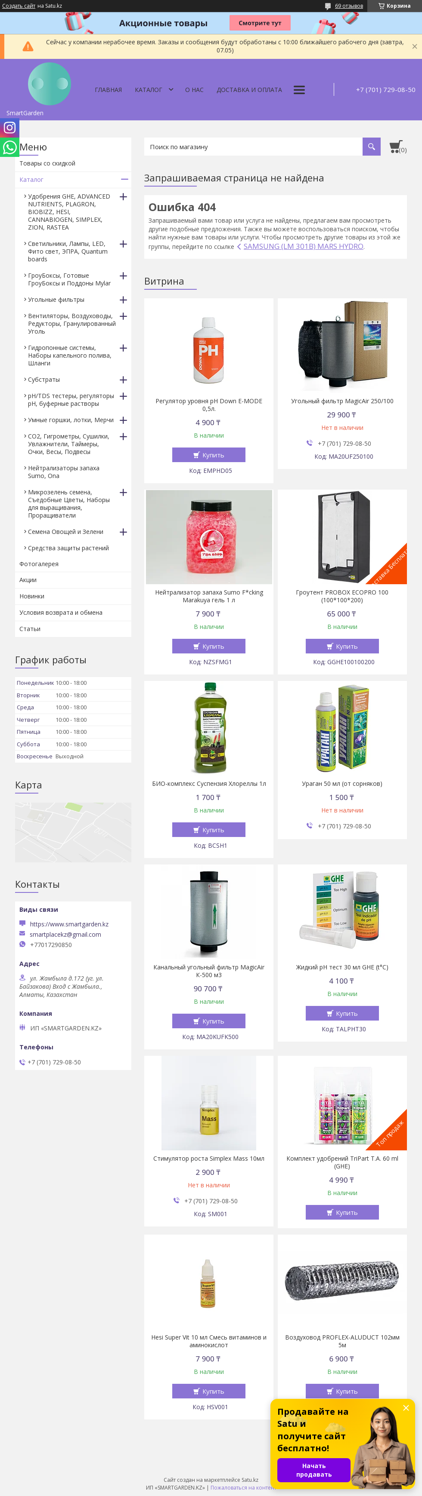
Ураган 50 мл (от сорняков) (342, 784)
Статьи (29, 629)
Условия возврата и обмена (60, 612)
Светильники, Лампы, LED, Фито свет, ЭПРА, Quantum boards (68, 251)
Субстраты (44, 379)
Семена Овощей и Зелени (65, 531)
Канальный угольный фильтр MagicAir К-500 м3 (208, 971)
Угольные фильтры (56, 299)
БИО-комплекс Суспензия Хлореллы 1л (209, 784)
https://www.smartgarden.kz (69, 924)
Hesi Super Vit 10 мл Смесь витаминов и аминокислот (209, 1341)
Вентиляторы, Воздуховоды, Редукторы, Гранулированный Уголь (72, 323)
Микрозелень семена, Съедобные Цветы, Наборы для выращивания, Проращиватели (69, 503)
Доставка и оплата (249, 90)
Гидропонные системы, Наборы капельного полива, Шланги (70, 355)
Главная (108, 90)
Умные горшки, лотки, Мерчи (71, 420)
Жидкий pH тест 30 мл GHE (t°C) (342, 967)
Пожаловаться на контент (243, 1487)
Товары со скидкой (47, 163)
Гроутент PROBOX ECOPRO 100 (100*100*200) (342, 596)
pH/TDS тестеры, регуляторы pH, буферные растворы (71, 400)
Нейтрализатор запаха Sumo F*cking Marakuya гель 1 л (209, 596)
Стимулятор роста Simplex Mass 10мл (208, 1158)
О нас (194, 90)
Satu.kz (250, 1480)
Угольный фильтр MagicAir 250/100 (342, 401)
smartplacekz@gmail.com (65, 934)
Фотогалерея (39, 564)
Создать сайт (18, 6)
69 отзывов (349, 5)
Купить (213, 455)
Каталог (148, 90)
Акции (28, 580)
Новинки (31, 596)
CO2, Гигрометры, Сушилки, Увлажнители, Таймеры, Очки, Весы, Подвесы (68, 444)
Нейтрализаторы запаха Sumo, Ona (63, 472)
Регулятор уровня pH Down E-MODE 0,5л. (208, 405)
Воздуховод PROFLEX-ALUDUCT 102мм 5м (342, 1341)
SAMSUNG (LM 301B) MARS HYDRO (303, 246)
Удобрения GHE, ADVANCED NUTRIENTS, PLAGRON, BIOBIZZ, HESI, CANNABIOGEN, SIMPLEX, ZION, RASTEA (69, 211)
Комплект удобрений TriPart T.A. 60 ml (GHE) (342, 1162)
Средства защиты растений (68, 548)
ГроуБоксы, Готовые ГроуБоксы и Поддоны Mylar (69, 279)
